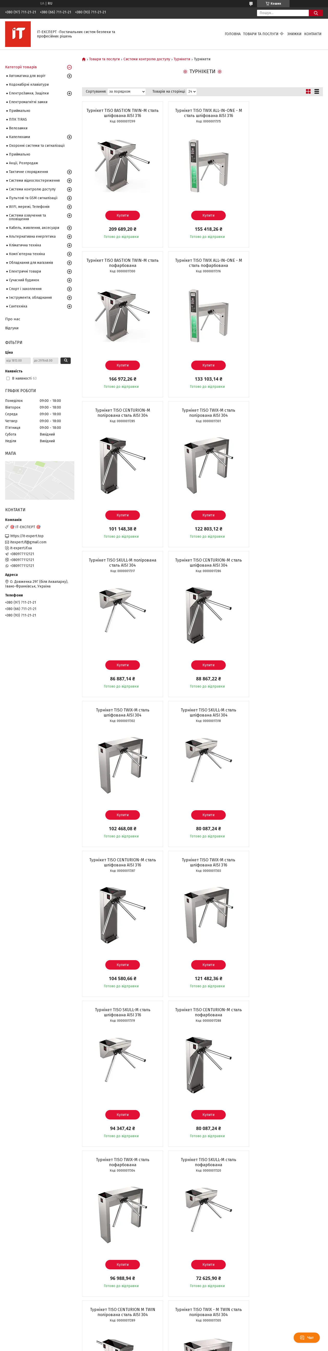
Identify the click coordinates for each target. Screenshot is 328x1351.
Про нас (12, 319)
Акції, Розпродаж (23, 163)
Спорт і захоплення (25, 289)
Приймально (19, 111)
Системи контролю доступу (147, 59)
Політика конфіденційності (198, 1346)
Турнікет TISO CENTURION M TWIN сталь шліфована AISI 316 (284, 1162)
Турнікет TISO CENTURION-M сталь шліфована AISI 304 (202, 413)
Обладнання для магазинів (31, 262)
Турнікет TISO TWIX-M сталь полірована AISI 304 (284, 263)
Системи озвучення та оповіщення (27, 217)
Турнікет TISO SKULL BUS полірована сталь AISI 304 (120, 1012)
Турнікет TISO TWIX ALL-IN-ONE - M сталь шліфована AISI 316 (202, 113)
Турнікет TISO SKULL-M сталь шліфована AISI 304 (120, 563)
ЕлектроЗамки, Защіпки (29, 93)
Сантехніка (18, 306)
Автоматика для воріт (27, 76)
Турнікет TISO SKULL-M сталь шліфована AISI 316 (120, 713)
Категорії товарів (21, 67)
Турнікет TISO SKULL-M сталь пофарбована (120, 862)
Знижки (294, 34)
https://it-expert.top (27, 536)
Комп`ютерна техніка (27, 254)
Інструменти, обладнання (30, 297)
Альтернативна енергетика (32, 236)
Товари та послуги (261, 34)
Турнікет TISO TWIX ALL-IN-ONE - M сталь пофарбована (120, 263)
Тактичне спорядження (28, 172)
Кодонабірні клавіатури (29, 84)
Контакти (313, 34)
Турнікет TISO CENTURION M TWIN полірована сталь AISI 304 (202, 862)
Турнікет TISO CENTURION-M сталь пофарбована (202, 713)
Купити (121, 215)
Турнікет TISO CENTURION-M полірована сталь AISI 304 (202, 263)
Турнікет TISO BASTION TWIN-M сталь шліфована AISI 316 (120, 113)
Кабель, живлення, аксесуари (34, 228)
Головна (233, 34)
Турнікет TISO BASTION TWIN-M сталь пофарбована (284, 113)
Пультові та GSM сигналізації (33, 198)
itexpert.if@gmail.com (28, 542)
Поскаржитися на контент (157, 1346)
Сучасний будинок (24, 280)
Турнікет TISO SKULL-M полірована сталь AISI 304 (120, 413)
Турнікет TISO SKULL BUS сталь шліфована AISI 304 (202, 1162)
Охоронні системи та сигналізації (37, 145)
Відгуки (12, 328)
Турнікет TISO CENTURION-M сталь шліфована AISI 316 (202, 563)
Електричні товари (25, 271)
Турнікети (182, 59)
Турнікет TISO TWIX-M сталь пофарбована (284, 713)
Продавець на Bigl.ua (164, 1341)
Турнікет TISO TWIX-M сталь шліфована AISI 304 (284, 413)
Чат (307, 1337)
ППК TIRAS (18, 119)
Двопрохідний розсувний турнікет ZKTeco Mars (202, 1012)
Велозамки (18, 128)
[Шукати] (316, 13)
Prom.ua (188, 1337)
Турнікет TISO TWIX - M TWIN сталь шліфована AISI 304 (120, 1162)
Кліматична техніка (25, 245)
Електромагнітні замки (28, 102)
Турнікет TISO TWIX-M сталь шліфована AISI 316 (284, 563)
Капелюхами (19, 137)
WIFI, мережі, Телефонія (29, 207)
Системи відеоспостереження (34, 180)
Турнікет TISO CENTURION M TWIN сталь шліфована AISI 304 (284, 1012)
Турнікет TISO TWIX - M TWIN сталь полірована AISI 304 (284, 862)
